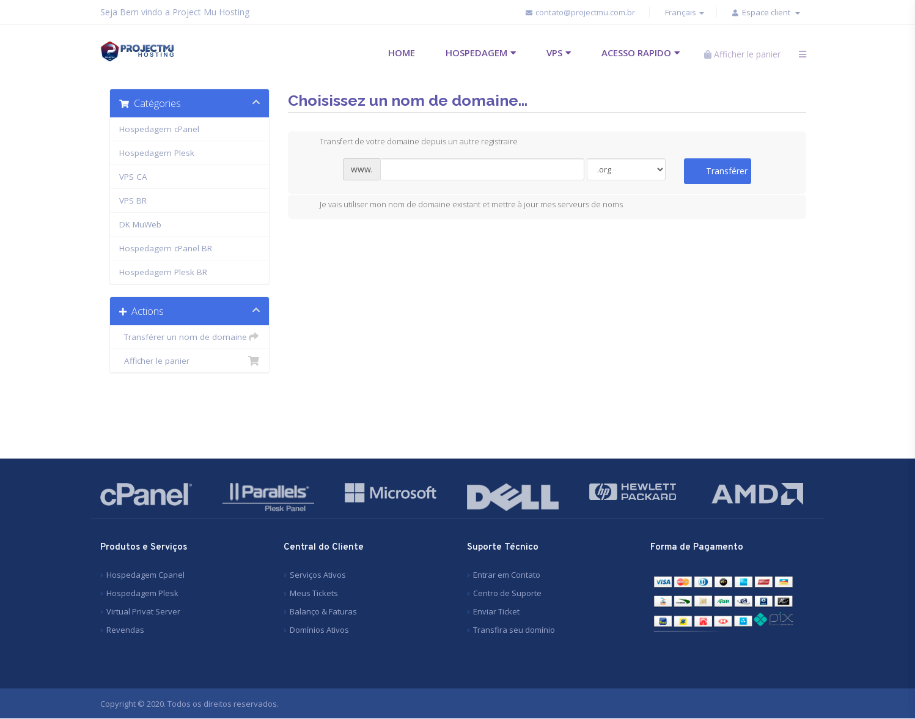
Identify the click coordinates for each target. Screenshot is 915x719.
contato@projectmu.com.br (580, 12)
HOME (401, 52)
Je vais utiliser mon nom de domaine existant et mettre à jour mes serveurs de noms (461, 206)
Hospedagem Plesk (156, 152)
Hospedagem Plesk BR (163, 272)
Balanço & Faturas (323, 611)
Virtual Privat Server (143, 611)
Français (684, 12)
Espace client (771, 12)
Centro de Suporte (507, 593)
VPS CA (133, 176)
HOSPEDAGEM (476, 52)
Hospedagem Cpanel (145, 574)
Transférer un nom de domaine (189, 337)
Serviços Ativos (318, 574)
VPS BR (133, 200)
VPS (554, 52)
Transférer (727, 171)
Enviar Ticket (496, 611)
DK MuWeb (140, 224)
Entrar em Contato (506, 574)
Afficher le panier (189, 360)
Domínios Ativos (319, 629)
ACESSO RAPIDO (636, 52)
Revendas (125, 629)
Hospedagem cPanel (159, 129)
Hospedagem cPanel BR (165, 248)
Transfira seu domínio (514, 629)
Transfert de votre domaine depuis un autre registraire (409, 142)
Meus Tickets (314, 593)
